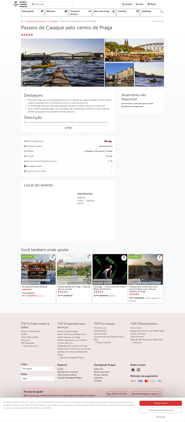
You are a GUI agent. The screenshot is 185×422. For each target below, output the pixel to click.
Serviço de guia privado (67, 331)
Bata (96, 339)
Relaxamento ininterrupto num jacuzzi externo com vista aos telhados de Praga (143, 289)
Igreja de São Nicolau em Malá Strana (146, 339)
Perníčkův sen (100, 328)
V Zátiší (24, 334)
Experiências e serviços (67, 372)
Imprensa (98, 378)
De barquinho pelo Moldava (34, 287)
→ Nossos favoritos (29, 346)
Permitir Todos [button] (160, 403)
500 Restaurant (27, 343)
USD (25, 378)
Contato (98, 380)
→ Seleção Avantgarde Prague (70, 357)
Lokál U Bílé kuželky (29, 337)
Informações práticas (66, 375)
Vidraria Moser (100, 331)
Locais (60, 369)
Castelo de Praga (137, 334)
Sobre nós (98, 369)
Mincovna (25, 340)
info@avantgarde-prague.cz (146, 394)
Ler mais (68, 128)
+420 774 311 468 (117, 394)
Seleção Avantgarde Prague (69, 378)
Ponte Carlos (136, 328)
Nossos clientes (101, 375)
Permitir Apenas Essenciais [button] (161, 410)
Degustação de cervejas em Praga (72, 346)
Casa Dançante (137, 337)
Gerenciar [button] (160, 417)
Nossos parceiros (101, 372)
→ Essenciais (136, 342)
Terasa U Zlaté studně (30, 331)
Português (27, 369)
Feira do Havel (100, 334)
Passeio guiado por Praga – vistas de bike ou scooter (74, 288)
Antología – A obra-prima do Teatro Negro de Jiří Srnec (110, 288)
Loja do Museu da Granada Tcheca (109, 337)
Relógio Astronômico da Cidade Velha (147, 331)
